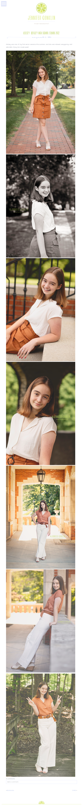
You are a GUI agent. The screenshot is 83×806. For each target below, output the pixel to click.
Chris (74, 790)
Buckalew (10, 790)
